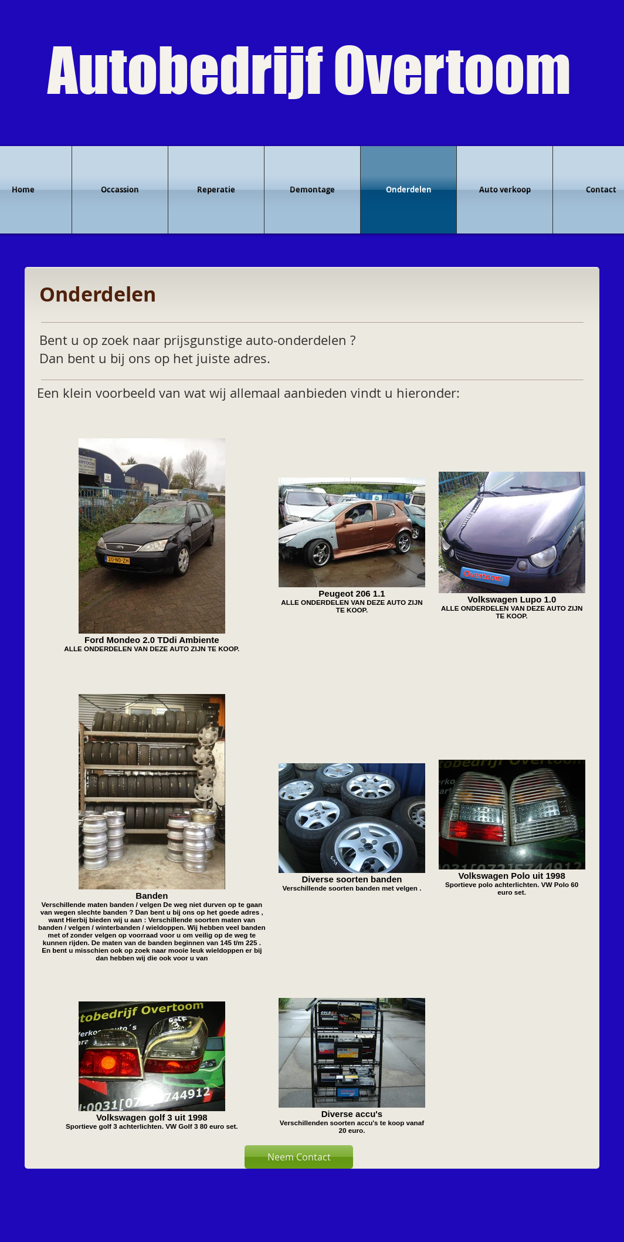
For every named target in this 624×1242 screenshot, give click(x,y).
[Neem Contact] (299, 1157)
